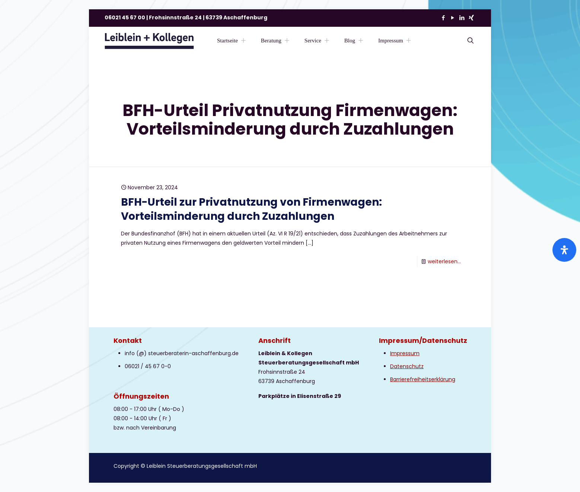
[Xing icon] (471, 18)
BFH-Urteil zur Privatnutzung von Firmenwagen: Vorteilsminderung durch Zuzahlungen (251, 209)
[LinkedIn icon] (462, 18)
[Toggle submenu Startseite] (243, 40)
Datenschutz (407, 366)
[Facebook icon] (443, 18)
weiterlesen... (444, 261)
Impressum (405, 353)
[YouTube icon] (452, 18)
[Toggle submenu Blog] (360, 40)
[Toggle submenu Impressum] (408, 40)
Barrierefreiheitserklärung (422, 379)
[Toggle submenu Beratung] (287, 40)
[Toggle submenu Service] (327, 40)
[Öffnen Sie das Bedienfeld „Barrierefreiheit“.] (564, 250)
